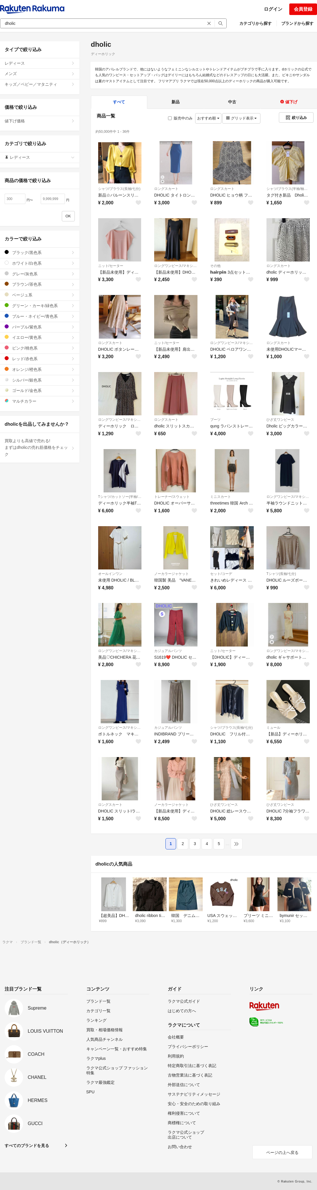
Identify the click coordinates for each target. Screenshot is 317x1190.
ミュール (273, 728)
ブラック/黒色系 (40, 252)
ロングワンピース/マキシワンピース (175, 266)
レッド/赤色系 (40, 358)
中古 (232, 102)
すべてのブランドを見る (27, 1145)
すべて (119, 102)
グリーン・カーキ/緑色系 (40, 305)
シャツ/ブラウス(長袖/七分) (119, 189)
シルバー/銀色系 (40, 380)
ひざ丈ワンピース (280, 420)
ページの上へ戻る (282, 1152)
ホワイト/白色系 (40, 263)
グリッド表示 (241, 118)
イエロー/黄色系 (40, 337)
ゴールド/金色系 (40, 390)
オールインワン (110, 574)
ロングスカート (166, 189)
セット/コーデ (221, 574)
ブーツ (215, 420)
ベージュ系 (40, 294)
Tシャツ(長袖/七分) (281, 574)
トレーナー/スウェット (172, 497)
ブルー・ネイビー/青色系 (40, 316)
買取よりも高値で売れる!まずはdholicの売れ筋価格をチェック (40, 447)
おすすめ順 (208, 118)
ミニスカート (220, 497)
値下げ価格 (40, 121)
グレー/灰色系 (40, 273)
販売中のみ (180, 118)
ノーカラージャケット (171, 574)
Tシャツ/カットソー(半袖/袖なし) (119, 497)
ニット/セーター (110, 266)
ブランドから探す (297, 23)
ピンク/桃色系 (40, 347)
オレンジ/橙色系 (40, 369)
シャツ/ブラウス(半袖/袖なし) (288, 189)
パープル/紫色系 (40, 326)
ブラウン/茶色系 (40, 284)
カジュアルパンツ (168, 651)
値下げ (288, 102)
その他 (215, 266)
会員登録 (303, 9)
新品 (175, 102)
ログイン (273, 9)
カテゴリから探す (255, 23)
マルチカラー (40, 401)
